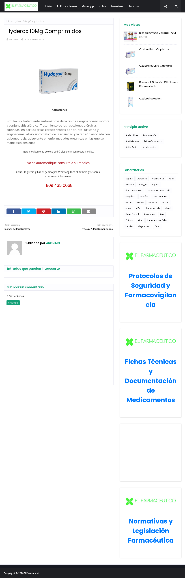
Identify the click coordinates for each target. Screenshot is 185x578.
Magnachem (144, 226)
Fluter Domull (132, 214)
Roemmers (149, 214)
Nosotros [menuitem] (117, 6)
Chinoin (129, 220)
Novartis (153, 202)
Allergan (143, 184)
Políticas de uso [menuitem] (67, 6)
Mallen (140, 202)
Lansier (129, 226)
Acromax (142, 178)
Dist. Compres (160, 196)
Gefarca (130, 184)
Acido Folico (132, 147)
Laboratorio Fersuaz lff (158, 190)
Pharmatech (158, 178)
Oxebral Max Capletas (154, 49)
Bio (162, 214)
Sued (157, 226)
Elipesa (155, 184)
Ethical (168, 208)
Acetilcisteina (132, 141)
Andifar (144, 196)
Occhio (165, 202)
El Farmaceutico (33, 573)
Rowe (128, 208)
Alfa (138, 208)
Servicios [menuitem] (133, 6)
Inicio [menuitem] (48, 6)
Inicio (9, 21)
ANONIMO (14, 39)
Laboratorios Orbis (157, 220)
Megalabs (130, 196)
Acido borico (149, 147)
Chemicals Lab (152, 208)
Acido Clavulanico (153, 141)
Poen (171, 178)
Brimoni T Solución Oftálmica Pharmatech (158, 84)
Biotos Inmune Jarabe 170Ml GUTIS (157, 35)
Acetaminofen (150, 135)
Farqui (129, 202)
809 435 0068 (59, 185)
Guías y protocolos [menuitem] (94, 6)
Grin (140, 220)
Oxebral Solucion (150, 98)
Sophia (129, 178)
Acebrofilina (132, 135)
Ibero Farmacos (134, 190)
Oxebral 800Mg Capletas (156, 66)
